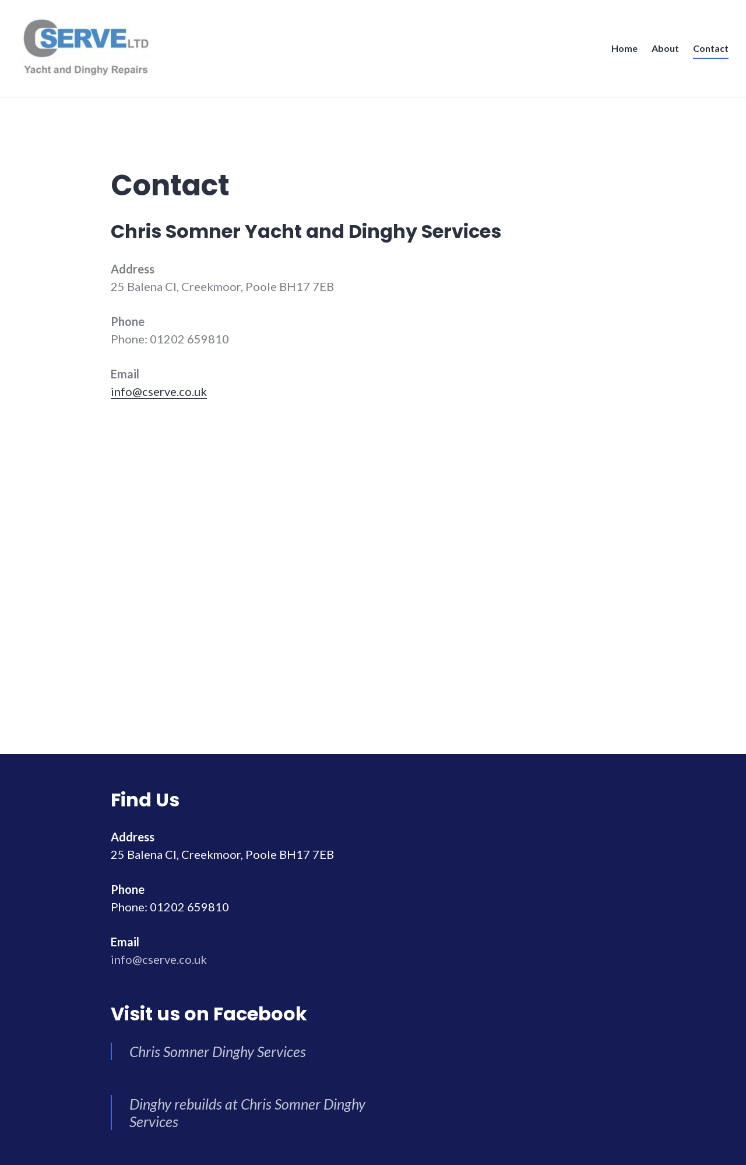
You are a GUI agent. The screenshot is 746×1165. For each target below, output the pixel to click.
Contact (711, 48)
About (665, 48)
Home (624, 48)
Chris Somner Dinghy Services (217, 1051)
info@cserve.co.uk (159, 391)
